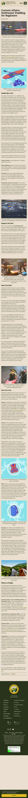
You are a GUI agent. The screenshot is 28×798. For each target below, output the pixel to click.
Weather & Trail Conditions (19, 700)
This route (7, 642)
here (2, 671)
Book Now (16, 702)
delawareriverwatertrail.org (12, 630)
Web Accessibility (19, 732)
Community (6, 709)
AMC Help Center (17, 711)
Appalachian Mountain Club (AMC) (8, 3)
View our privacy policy (11, 792)
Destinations (6, 700)
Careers (5, 711)
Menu (25, 3)
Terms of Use (11, 732)
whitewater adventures (18, 410)
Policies (6, 732)
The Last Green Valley (21, 607)
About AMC (16, 713)
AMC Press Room (7, 713)
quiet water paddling (10, 57)
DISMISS (14, 795)
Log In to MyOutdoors (7, 718)
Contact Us (16, 709)
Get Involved (6, 702)
